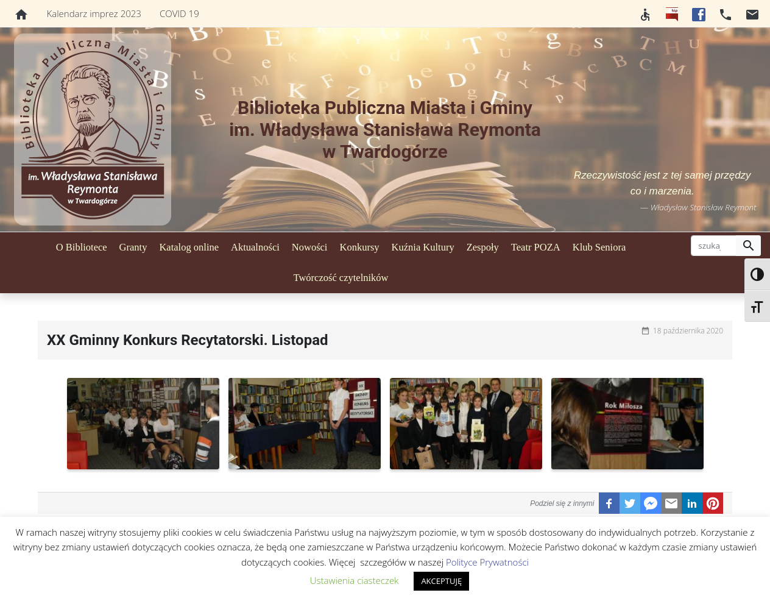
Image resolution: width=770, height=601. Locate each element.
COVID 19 (179, 13)
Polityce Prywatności (487, 562)
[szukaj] (713, 245)
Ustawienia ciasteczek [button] (354, 580)
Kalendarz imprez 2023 (94, 13)
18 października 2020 (688, 330)
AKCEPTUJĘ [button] (441, 580)
